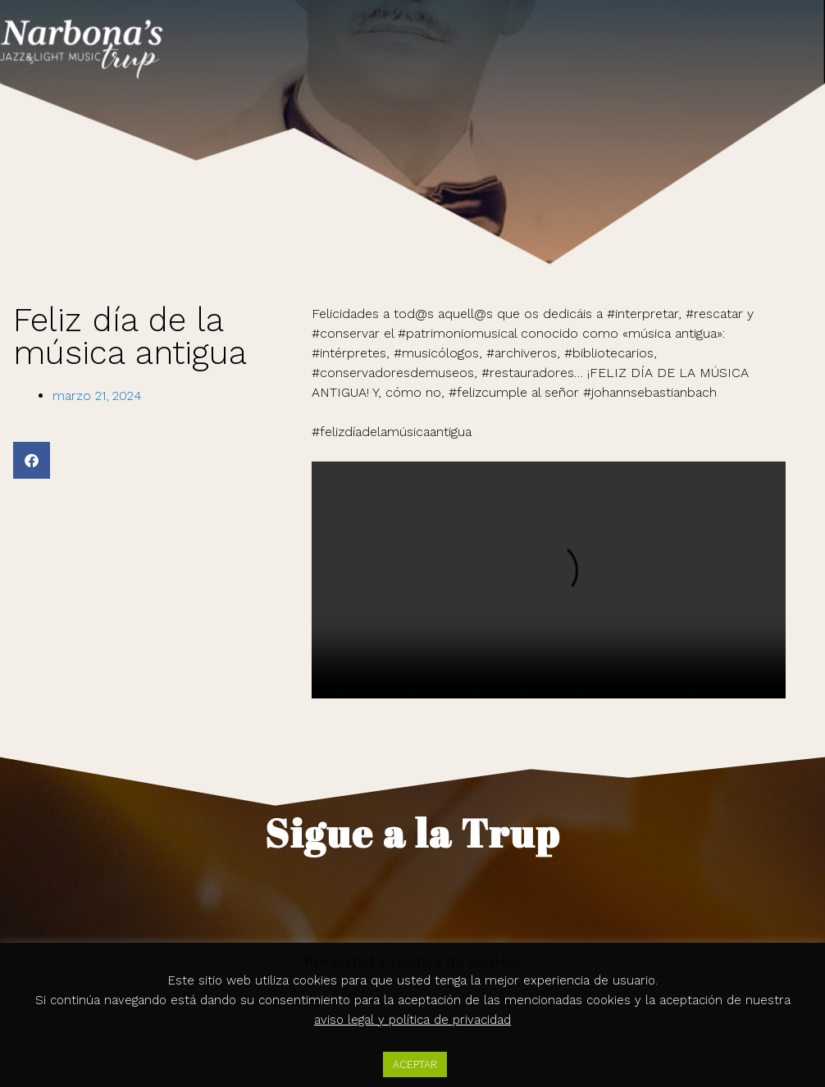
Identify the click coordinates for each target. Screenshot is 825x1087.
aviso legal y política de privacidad (412, 1019)
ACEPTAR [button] (415, 1064)
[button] (31, 460)
